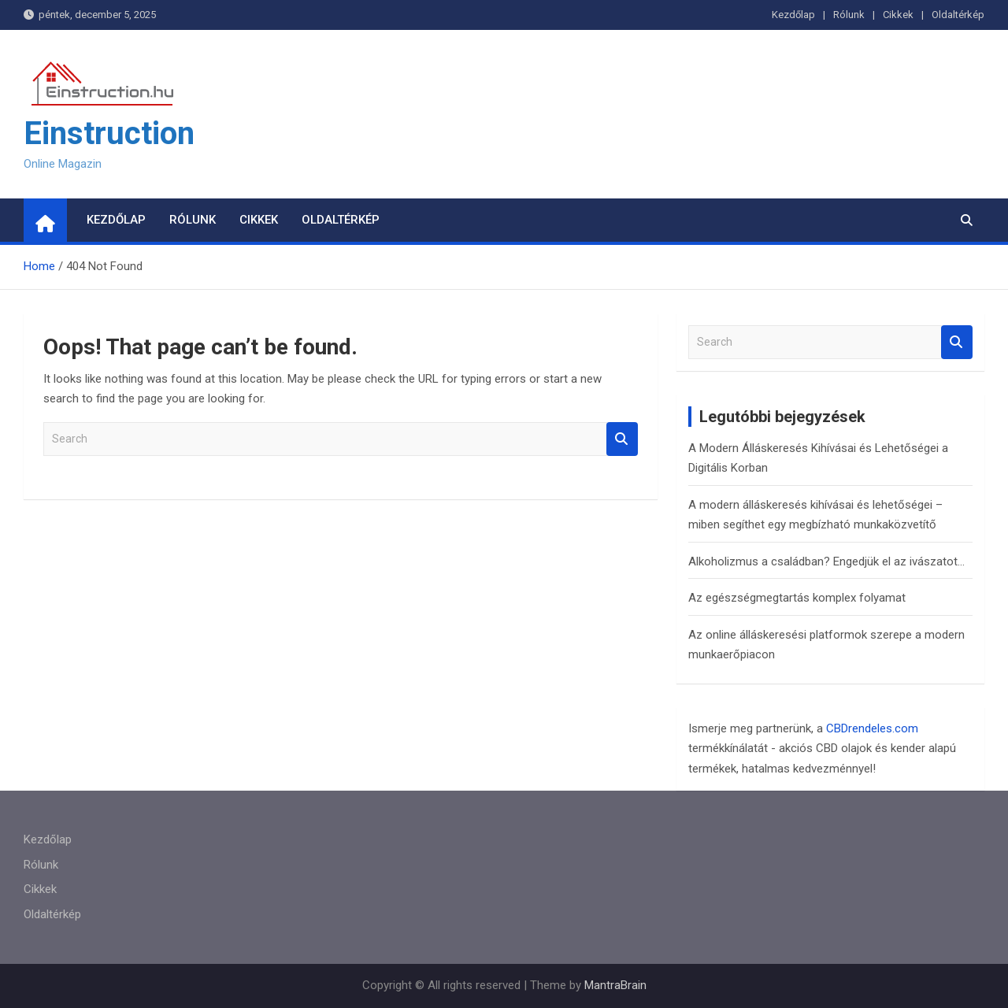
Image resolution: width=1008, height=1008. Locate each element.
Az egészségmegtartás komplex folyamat (797, 598)
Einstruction (109, 133)
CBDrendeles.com (872, 728)
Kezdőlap (793, 14)
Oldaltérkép (958, 14)
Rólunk (849, 14)
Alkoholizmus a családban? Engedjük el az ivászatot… (826, 561)
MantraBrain (615, 985)
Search (622, 439)
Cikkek (898, 14)
